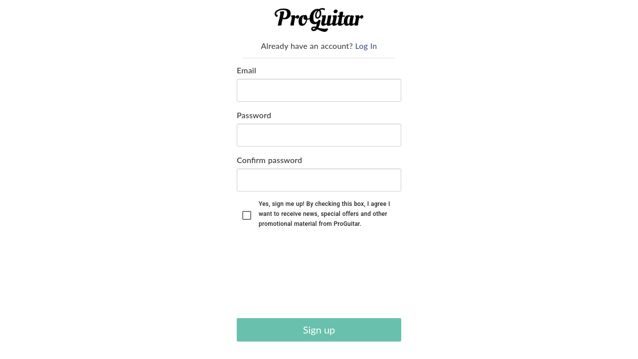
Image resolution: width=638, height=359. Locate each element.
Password (254, 115)
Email (246, 70)
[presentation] (278, 275)
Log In (366, 45)
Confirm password (269, 160)
